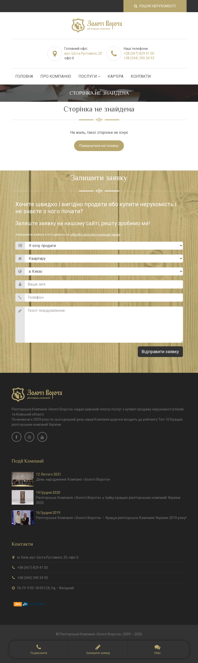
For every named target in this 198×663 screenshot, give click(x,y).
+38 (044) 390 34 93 (139, 58)
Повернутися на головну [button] (99, 146)
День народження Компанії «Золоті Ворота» (73, 479)
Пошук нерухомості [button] (155, 6)
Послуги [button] (89, 76)
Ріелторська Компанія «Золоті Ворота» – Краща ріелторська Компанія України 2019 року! (111, 518)
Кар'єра (115, 76)
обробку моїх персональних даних (95, 234)
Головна (24, 76)
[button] (98, 649)
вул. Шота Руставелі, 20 (83, 53)
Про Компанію (55, 76)
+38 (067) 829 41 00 (139, 53)
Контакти (141, 76)
